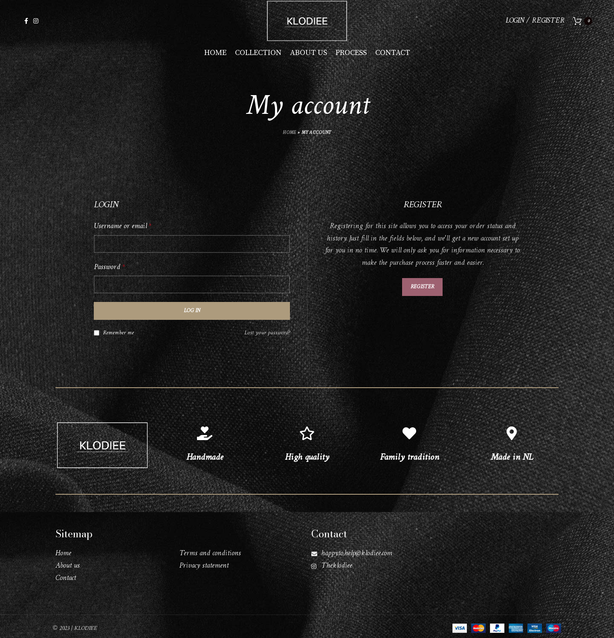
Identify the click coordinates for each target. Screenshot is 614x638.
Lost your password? (267, 338)
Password (109, 273)
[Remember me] (96, 338)
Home (289, 138)
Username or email (122, 232)
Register (422, 292)
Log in (192, 316)
